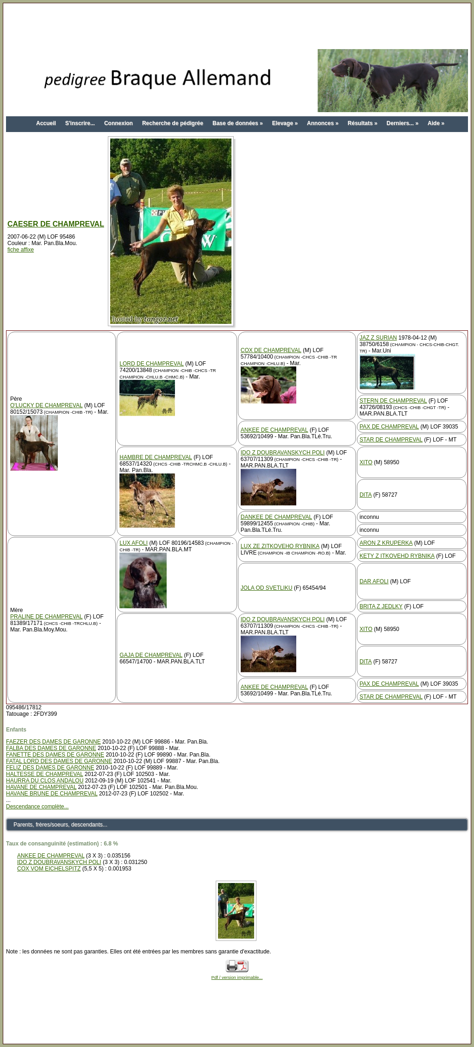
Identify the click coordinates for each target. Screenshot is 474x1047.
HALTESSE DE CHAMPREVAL (44, 774)
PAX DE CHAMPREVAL (389, 426)
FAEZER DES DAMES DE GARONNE (53, 741)
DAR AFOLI (374, 581)
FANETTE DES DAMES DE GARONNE (55, 754)
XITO (366, 462)
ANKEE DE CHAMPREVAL (274, 430)
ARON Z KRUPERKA (386, 543)
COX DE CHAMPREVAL (271, 350)
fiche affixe (20, 249)
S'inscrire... (80, 123)
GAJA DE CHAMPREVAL (150, 655)
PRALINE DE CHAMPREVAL (46, 616)
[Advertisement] (237, 27)
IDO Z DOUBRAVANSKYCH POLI (283, 452)
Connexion (118, 123)
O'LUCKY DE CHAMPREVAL (46, 405)
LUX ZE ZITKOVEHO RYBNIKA (280, 546)
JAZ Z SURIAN (378, 337)
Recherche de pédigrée (172, 123)
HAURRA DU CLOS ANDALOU (44, 780)
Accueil (46, 123)
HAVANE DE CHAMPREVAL (41, 787)
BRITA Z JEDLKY (381, 606)
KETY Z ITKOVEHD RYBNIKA (397, 556)
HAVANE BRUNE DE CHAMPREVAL (52, 793)
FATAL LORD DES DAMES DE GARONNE (59, 761)
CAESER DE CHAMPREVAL (55, 224)
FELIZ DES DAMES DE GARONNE (50, 767)
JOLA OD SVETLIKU (267, 588)
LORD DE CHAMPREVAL (151, 363)
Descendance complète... (37, 806)
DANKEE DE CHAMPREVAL (276, 517)
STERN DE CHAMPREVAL (393, 400)
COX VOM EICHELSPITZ (49, 868)
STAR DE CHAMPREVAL (391, 439)
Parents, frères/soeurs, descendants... (60, 824)
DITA (366, 495)
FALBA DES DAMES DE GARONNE (51, 748)
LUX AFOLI (133, 543)
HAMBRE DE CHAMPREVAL (155, 457)
